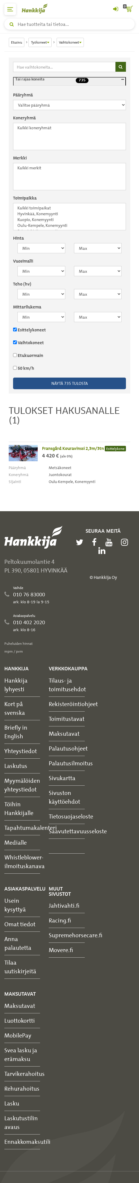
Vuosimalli (23, 261)
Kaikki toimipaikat (69, 208)
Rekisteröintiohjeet (73, 704)
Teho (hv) (22, 284)
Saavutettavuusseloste (78, 831)
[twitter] (81, 542)
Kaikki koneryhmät (69, 128)
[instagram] (126, 542)
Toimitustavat (66, 719)
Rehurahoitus (21, 1088)
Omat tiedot (19, 924)
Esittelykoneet (29, 330)
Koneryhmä (24, 118)
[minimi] (41, 248)
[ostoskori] (129, 9)
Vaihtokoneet (28, 343)
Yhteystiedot (20, 751)
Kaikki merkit (69, 168)
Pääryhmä (23, 95)
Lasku (11, 1103)
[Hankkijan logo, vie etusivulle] (38, 8)
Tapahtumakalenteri (30, 828)
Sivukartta (62, 778)
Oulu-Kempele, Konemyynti (69, 225)
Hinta (18, 238)
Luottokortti (19, 1020)
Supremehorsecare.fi (75, 935)
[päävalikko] (10, 9)
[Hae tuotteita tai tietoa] (69, 24)
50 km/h (23, 368)
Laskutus (15, 766)
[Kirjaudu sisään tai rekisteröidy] (115, 9)
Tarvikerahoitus (24, 1074)
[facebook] (96, 542)
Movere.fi (61, 950)
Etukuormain (28, 355)
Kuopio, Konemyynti (69, 219)
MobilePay (17, 1035)
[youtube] (110, 542)
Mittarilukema (27, 307)
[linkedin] (103, 551)
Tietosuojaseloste (71, 816)
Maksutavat (64, 733)
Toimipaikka (25, 198)
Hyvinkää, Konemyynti (69, 214)
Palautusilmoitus (71, 763)
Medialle (15, 842)
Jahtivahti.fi (64, 905)
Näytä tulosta (69, 383)
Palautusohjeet (68, 748)
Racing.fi (60, 920)
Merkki (20, 158)
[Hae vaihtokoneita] (64, 67)
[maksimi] (98, 248)
